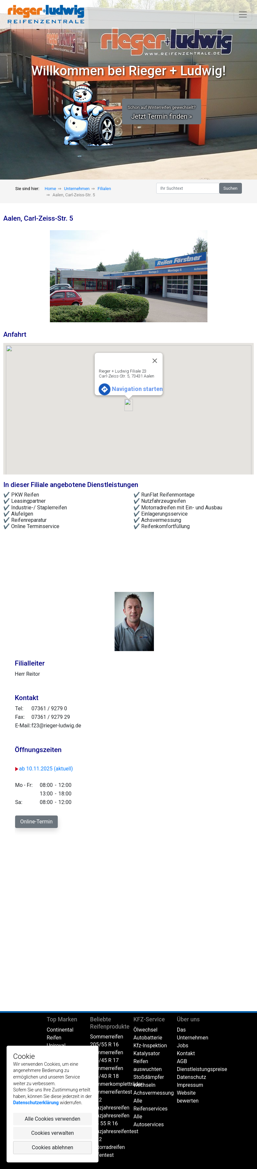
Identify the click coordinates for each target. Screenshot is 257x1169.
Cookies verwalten (52, 1133)
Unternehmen (77, 188)
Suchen (231, 188)
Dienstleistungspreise (202, 1069)
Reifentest (102, 1155)
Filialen (104, 188)
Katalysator (146, 1053)
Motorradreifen (107, 1147)
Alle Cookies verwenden (52, 1119)
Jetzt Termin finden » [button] (162, 112)
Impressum (190, 1085)
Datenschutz (191, 1077)
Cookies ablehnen (52, 1147)
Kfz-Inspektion (150, 1045)
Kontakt (186, 1053)
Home (50, 188)
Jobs (182, 1045)
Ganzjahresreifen (109, 1108)
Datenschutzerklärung (36, 1102)
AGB (182, 1061)
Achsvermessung (153, 1093)
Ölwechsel (145, 1030)
